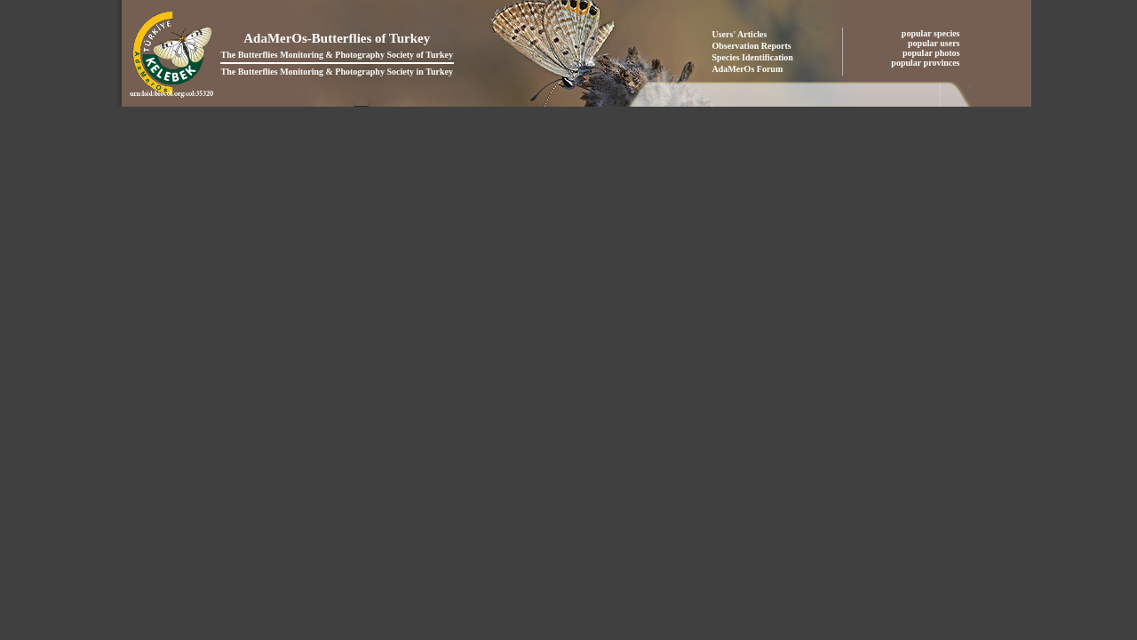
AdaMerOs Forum (747, 69)
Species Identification (752, 57)
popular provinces (926, 63)
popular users (935, 43)
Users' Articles (739, 34)
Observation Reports (751, 46)
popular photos (932, 53)
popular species (932, 33)
